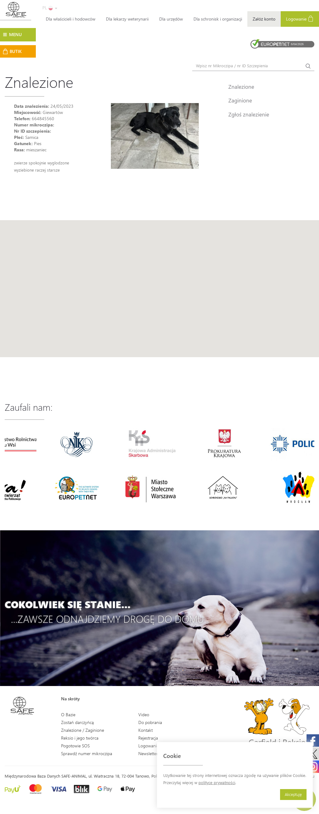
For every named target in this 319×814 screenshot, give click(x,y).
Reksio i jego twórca (79, 738)
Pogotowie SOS (75, 746)
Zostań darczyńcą (77, 722)
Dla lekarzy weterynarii (127, 19)
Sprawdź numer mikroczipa (86, 753)
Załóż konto (264, 19)
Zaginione (240, 100)
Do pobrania (150, 722)
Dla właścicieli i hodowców (70, 19)
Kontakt (145, 730)
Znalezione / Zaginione (82, 730)
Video (143, 714)
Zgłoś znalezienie (248, 114)
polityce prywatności (216, 782)
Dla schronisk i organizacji (217, 19)
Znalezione (241, 86)
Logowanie (300, 18)
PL (49, 8)
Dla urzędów (171, 19)
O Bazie (68, 714)
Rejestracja (148, 738)
